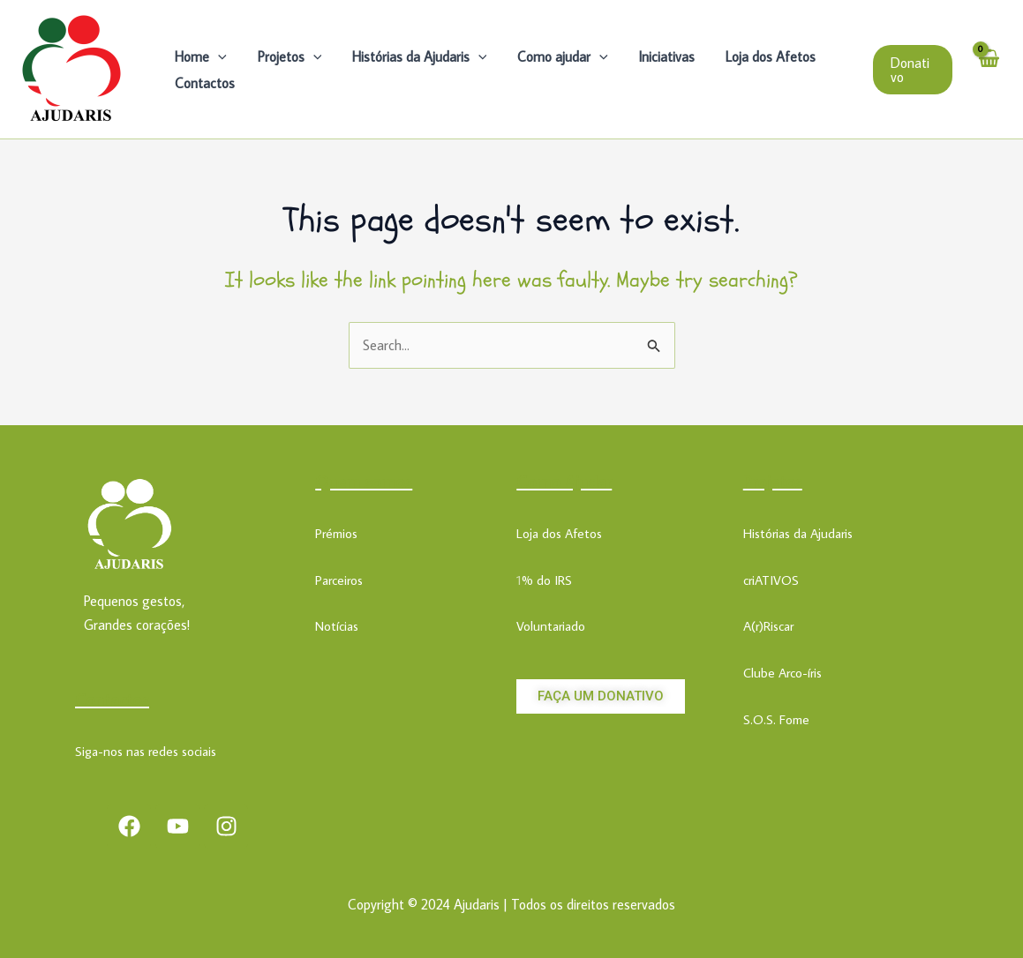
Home (200, 56)
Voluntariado (550, 625)
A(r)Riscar (768, 625)
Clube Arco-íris (782, 672)
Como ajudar (554, 56)
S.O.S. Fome (776, 719)
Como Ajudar (564, 480)
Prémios (336, 533)
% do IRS (547, 580)
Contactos (204, 83)
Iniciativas (656, 56)
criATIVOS (771, 580)
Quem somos (363, 480)
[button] (911, 69)
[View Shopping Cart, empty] (987, 69)
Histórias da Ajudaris (413, 56)
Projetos (286, 56)
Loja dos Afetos (757, 56)
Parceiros (339, 580)
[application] (217, 56)
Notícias (336, 625)
